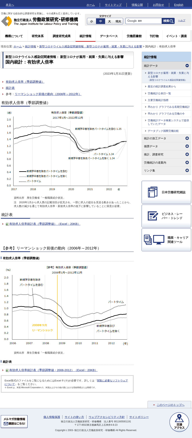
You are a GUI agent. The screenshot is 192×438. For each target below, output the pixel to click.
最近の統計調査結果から (162, 86)
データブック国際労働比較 (163, 130)
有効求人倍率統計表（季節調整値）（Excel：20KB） (44, 223)
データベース (109, 36)
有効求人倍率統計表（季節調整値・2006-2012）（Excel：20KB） (53, 370)
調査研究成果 (62, 36)
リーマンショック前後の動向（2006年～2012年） (48, 94)
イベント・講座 (176, 36)
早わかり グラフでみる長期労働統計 (169, 106)
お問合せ (158, 4)
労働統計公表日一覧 (159, 93)
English (178, 4)
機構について (14, 36)
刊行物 (154, 36)
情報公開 (137, 4)
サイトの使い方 (74, 417)
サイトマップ (113, 4)
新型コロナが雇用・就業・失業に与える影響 (168, 76)
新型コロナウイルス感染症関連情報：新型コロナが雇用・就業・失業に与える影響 (90, 46)
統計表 (10, 88)
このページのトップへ (170, 404)
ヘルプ (181, 20)
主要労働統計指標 (158, 100)
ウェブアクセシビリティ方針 (107, 417)
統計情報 (85, 36)
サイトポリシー (139, 417)
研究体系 (38, 36)
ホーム (90, 4)
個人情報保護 (51, 417)
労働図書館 (134, 36)
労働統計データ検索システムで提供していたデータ (168, 122)
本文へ (10, 4)
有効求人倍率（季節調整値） (25, 81)
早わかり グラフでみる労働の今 (166, 113)
